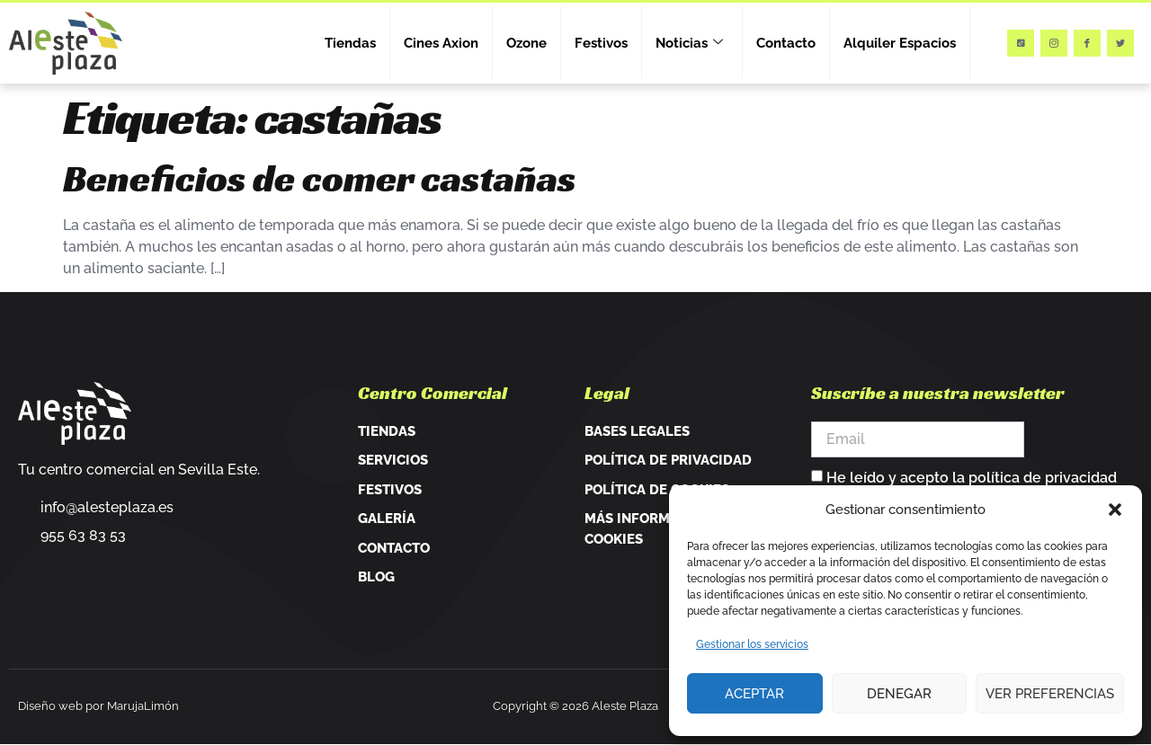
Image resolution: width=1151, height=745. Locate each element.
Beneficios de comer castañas (319, 178)
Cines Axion (441, 43)
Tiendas (350, 43)
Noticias (689, 43)
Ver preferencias (1050, 694)
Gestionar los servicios (752, 644)
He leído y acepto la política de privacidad (971, 477)
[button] (1115, 510)
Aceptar (754, 694)
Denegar (899, 694)
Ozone (526, 43)
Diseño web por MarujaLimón (98, 706)
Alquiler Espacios (899, 43)
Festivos (601, 43)
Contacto (786, 43)
